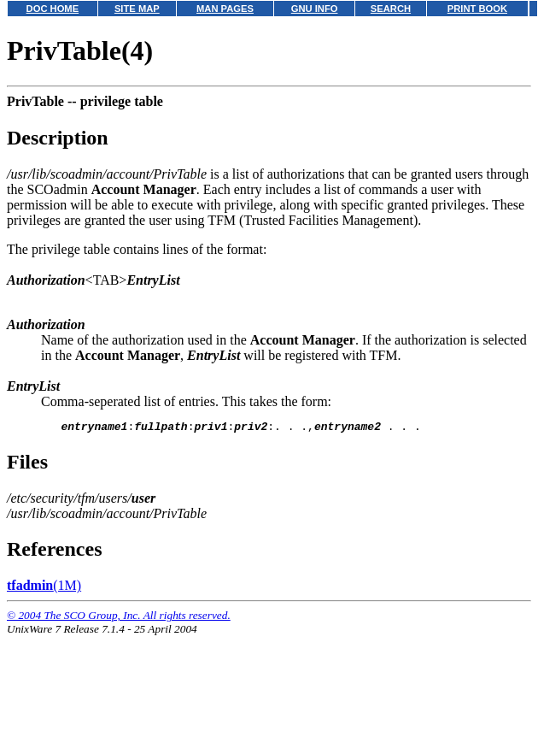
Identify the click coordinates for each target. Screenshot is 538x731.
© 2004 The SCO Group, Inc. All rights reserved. (119, 617)
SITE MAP (137, 8)
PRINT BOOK (477, 8)
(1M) (44, 588)
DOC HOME (52, 8)
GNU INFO (314, 8)
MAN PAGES (225, 8)
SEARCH (391, 8)
